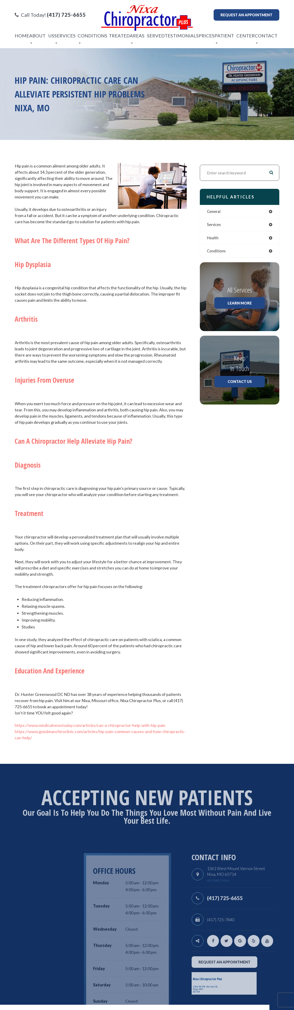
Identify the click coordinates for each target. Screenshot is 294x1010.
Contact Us (240, 383)
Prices (207, 35)
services (214, 225)
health (213, 238)
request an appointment (241, 962)
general (214, 211)
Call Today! (50, 14)
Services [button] (65, 38)
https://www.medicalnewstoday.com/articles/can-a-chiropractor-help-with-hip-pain (90, 725)
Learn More (240, 304)
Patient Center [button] (235, 38)
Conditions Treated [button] (104, 38)
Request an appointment (246, 15)
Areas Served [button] (147, 38)
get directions (235, 880)
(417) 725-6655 (242, 898)
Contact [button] (266, 38)
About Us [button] (41, 38)
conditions (216, 252)
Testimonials (182, 35)
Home (22, 35)
